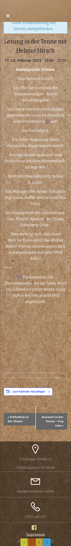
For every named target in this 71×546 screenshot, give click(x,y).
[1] (47, 121)
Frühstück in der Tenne (18, 419)
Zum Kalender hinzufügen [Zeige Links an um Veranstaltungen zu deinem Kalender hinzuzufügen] (28, 391)
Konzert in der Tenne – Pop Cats (52, 421)
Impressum (35, 534)
